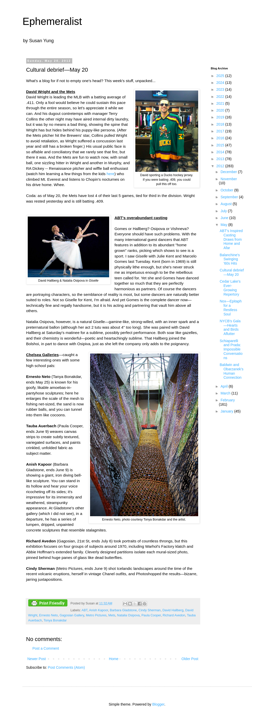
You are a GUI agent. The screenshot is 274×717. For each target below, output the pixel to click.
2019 (220, 117)
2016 (220, 138)
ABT (85, 610)
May (224, 225)
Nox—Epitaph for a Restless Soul (230, 307)
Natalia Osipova (128, 615)
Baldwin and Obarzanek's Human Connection (231, 371)
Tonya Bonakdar (55, 620)
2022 (220, 97)
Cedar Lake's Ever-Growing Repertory (230, 287)
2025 (220, 76)
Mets (111, 615)
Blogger (158, 704)
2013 (220, 159)
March (226, 393)
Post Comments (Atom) (66, 667)
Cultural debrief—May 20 (232, 272)
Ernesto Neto (48, 615)
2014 (220, 152)
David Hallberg (172, 610)
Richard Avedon (174, 615)
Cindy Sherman (150, 610)
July (224, 211)
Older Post (189, 659)
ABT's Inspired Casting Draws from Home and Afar (231, 239)
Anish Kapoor (98, 610)
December (229, 172)
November (229, 179)
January (227, 411)
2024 (220, 83)
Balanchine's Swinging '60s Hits (230, 259)
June (225, 218)
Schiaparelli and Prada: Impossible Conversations (231, 349)
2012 (220, 166)
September (230, 197)
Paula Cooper (151, 615)
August (227, 204)
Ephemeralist (52, 21)
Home (113, 659)
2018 (220, 124)
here (110, 174)
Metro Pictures (96, 615)
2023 (220, 89)
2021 (220, 103)
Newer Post (36, 659)
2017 (220, 131)
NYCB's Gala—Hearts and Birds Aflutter (230, 327)
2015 (220, 145)
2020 (220, 110)
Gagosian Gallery (72, 615)
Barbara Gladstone (123, 610)
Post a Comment (46, 648)
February (228, 400)
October (227, 190)
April (225, 386)
